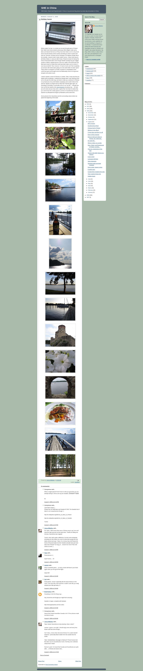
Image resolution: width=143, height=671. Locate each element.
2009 (88, 111)
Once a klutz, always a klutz (95, 167)
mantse (46, 565)
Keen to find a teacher (93, 134)
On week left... (91, 140)
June (89, 181)
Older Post (78, 661)
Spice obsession (92, 161)
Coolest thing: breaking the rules (96, 172)
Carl (45, 579)
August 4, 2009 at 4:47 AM (51, 608)
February (90, 190)
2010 (88, 108)
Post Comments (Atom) (51, 664)
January (90, 192)
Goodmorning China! (93, 125)
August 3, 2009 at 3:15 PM (51, 549)
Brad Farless (47, 591)
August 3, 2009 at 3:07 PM (51, 525)
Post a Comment (44, 655)
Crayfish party (91, 169)
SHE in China (48, 8)
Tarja (45, 553)
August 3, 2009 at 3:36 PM (51, 562)
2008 (88, 195)
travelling (77, 482)
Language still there (93, 159)
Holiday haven (91, 176)
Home (59, 661)
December (91, 112)
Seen (87, 78)
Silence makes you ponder (95, 143)
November (91, 115)
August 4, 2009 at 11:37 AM (51, 652)
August (90, 121)
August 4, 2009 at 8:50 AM (51, 618)
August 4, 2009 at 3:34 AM (51, 588)
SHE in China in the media (93, 75)
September (91, 119)
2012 (88, 104)
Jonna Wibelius (48, 528)
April (89, 185)
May (89, 183)
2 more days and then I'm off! (95, 132)
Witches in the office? (93, 130)
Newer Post (41, 661)
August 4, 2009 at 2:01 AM (51, 576)
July (89, 179)
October (90, 117)
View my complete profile (93, 59)
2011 (88, 106)
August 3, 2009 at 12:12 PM (51, 502)
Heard (87, 73)
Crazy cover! (91, 156)
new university (60, 87)
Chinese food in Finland (94, 128)
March (90, 188)
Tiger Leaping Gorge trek (94, 174)
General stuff (89, 71)
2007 (88, 197)
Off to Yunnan (91, 123)
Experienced (89, 68)
